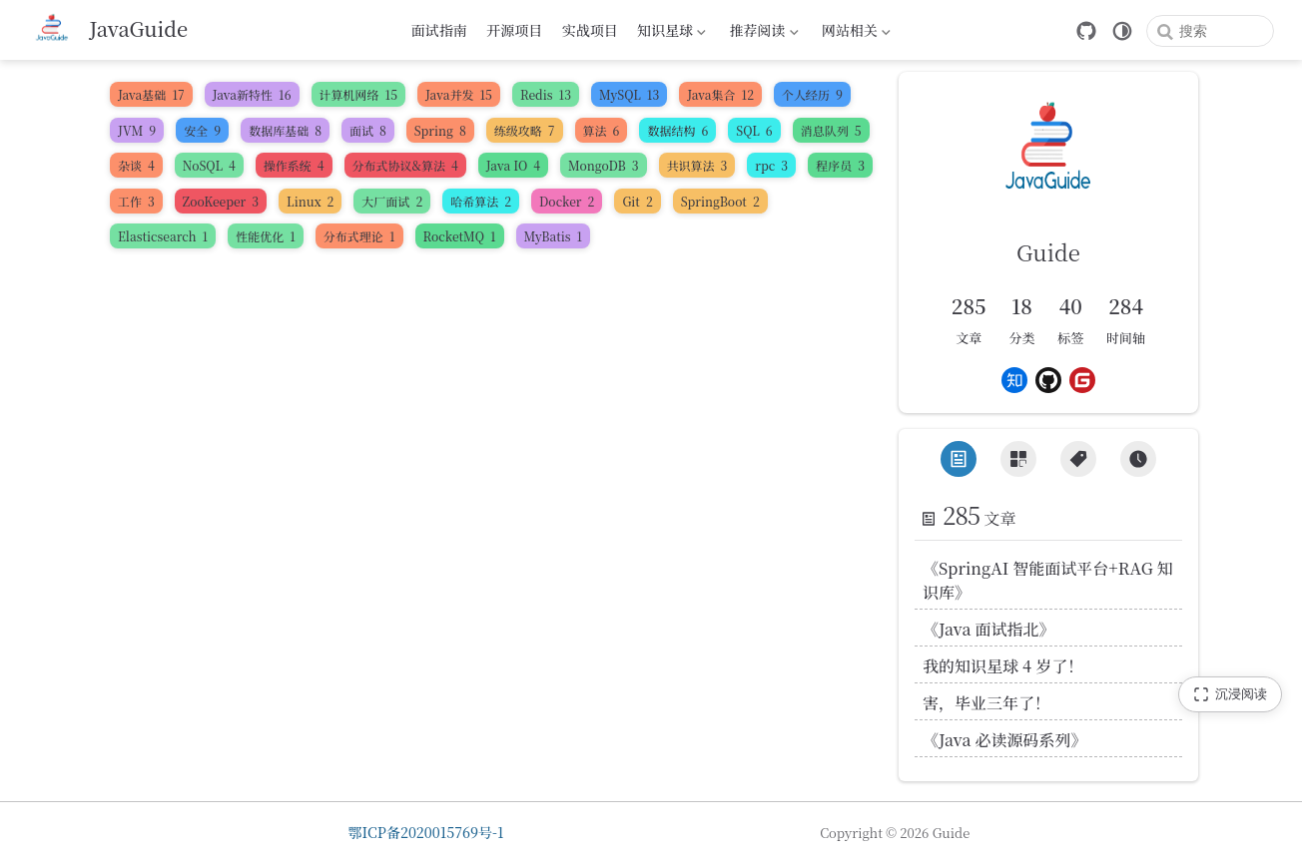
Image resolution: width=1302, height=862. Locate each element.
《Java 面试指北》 (989, 629)
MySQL (629, 94)
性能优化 (266, 235)
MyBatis (553, 235)
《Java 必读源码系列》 (1005, 739)
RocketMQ (459, 235)
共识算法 (697, 165)
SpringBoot (720, 201)
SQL (754, 130)
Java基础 (151, 94)
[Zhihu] (1014, 380)
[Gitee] (1082, 380)
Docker (566, 201)
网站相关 (854, 33)
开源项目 (514, 30)
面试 (367, 130)
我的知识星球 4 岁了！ (1003, 665)
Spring (440, 130)
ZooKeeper (221, 201)
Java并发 (458, 94)
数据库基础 (285, 130)
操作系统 (294, 165)
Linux (310, 201)
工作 (136, 201)
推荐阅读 (762, 33)
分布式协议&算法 (405, 165)
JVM (137, 130)
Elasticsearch (163, 235)
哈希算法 (480, 201)
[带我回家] (108, 30)
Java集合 (720, 94)
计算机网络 (358, 94)
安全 (202, 130)
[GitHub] (1086, 31)
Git (637, 201)
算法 (601, 130)
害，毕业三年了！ (986, 702)
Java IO (513, 165)
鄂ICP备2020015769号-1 (426, 832)
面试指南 (439, 30)
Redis (545, 94)
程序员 (840, 165)
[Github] (1048, 380)
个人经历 (812, 94)
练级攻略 (524, 130)
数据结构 (677, 130)
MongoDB (603, 165)
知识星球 (670, 33)
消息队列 (831, 130)
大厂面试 (391, 201)
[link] (1048, 185)
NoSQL (209, 165)
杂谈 (136, 165)
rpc (771, 165)
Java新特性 (252, 94)
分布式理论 (359, 235)
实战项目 (590, 30)
